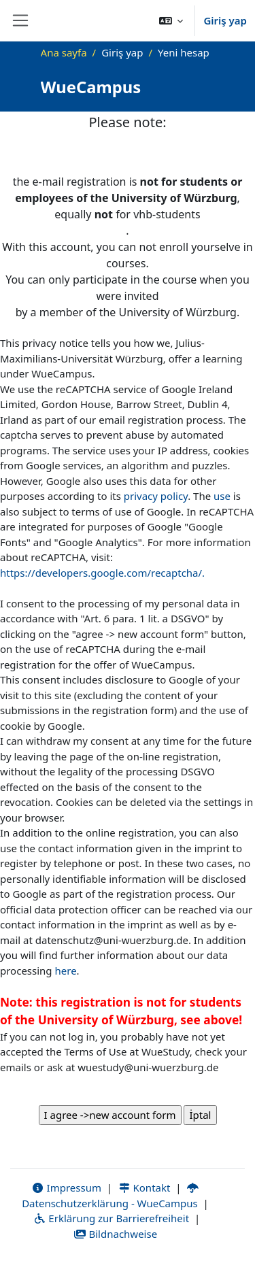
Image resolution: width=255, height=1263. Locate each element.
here (66, 970)
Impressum (66, 1187)
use (222, 496)
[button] (171, 20)
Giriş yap (225, 20)
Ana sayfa (64, 52)
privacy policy (156, 496)
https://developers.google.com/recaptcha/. (102, 572)
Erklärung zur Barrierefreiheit (111, 1218)
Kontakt (144, 1187)
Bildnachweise (115, 1234)
